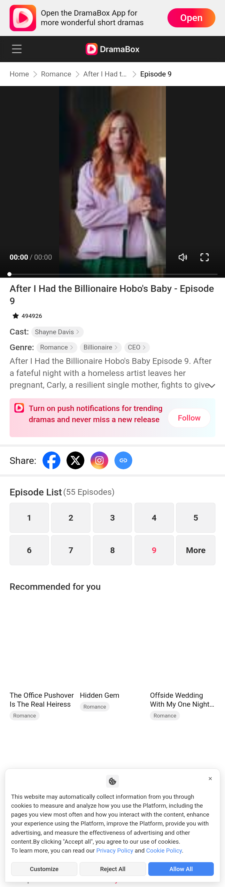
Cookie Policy (164, 850)
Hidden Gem (100, 695)
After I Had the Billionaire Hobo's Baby (105, 74)
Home (19, 74)
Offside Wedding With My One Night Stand (179, 700)
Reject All (112, 869)
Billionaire (100, 347)
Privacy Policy (114, 850)
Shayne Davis (57, 332)
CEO (137, 347)
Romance (56, 74)
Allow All (181, 869)
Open (191, 17)
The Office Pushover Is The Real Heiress (42, 699)
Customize (44, 869)
